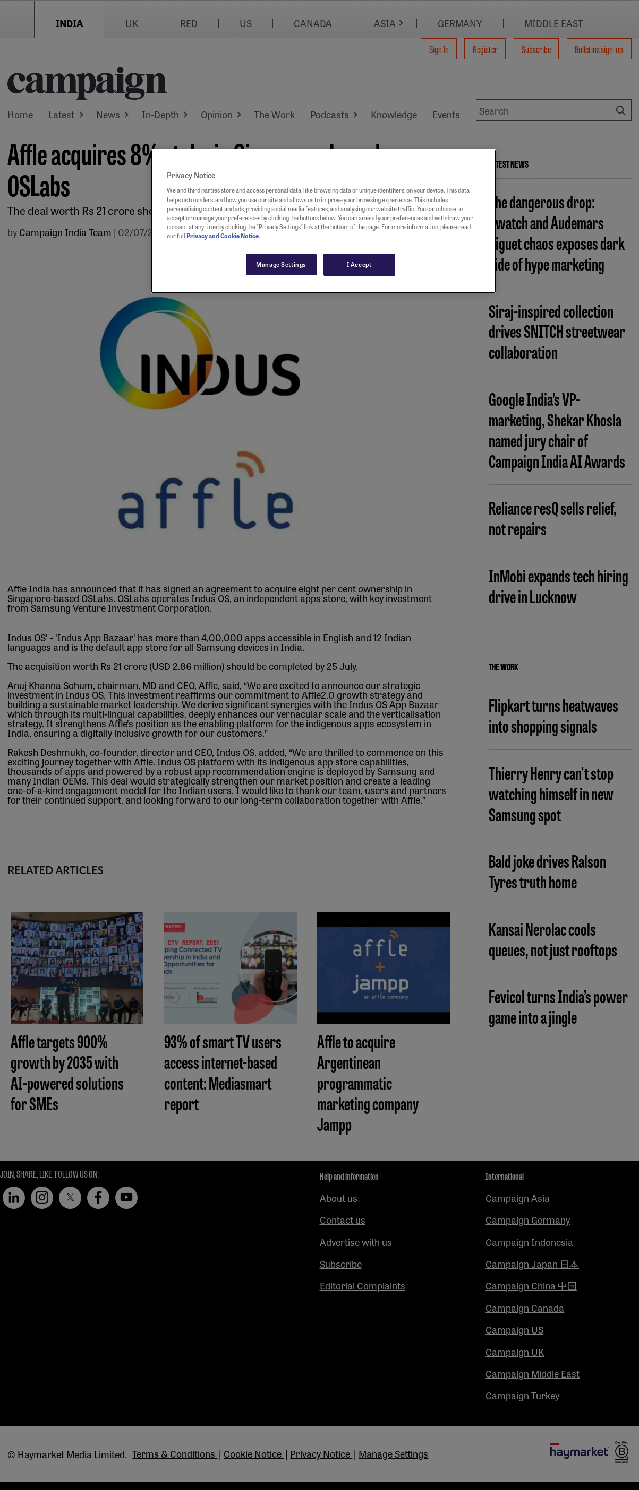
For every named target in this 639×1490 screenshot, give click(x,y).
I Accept (359, 264)
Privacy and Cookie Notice (222, 235)
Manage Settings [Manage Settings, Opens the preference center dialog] (281, 264)
